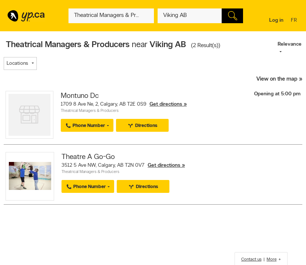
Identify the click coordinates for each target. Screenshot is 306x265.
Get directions (166, 104)
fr (295, 21)
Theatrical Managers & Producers (90, 111)
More (272, 259)
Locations (17, 63)
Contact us (251, 259)
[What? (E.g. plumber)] (111, 15)
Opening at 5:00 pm (277, 94)
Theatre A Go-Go (88, 157)
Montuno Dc (80, 96)
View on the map (277, 79)
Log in (276, 20)
